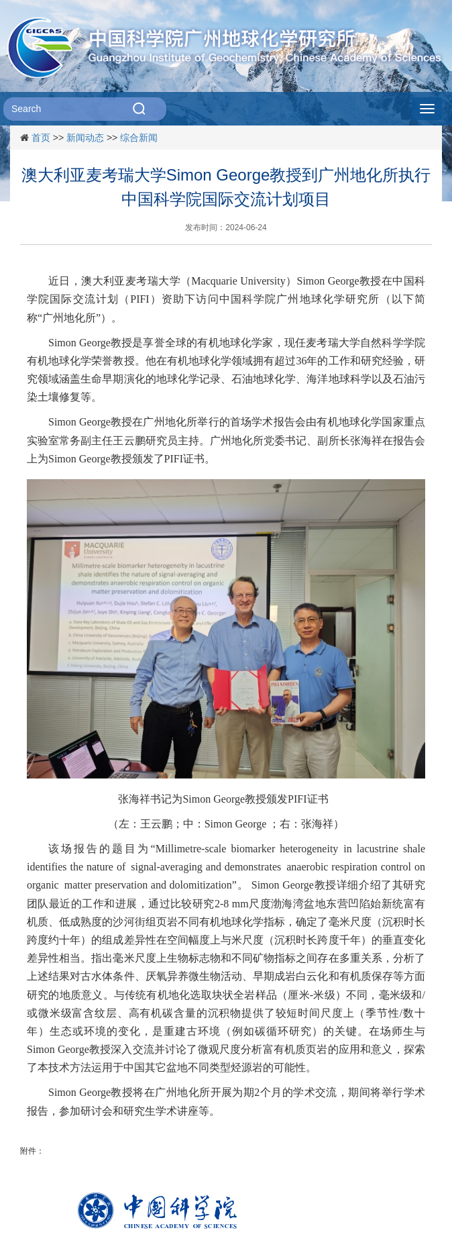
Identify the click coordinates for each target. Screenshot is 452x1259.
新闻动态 (85, 137)
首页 (41, 137)
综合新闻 (139, 137)
